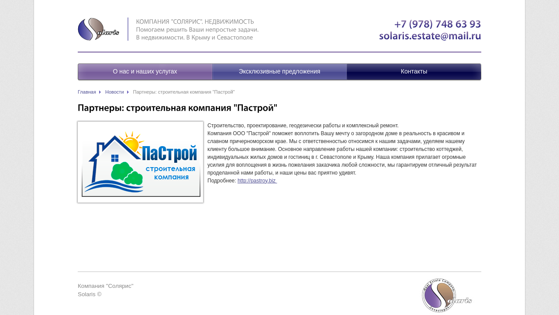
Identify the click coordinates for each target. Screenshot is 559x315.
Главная (87, 91)
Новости (114, 91)
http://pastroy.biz (257, 181)
